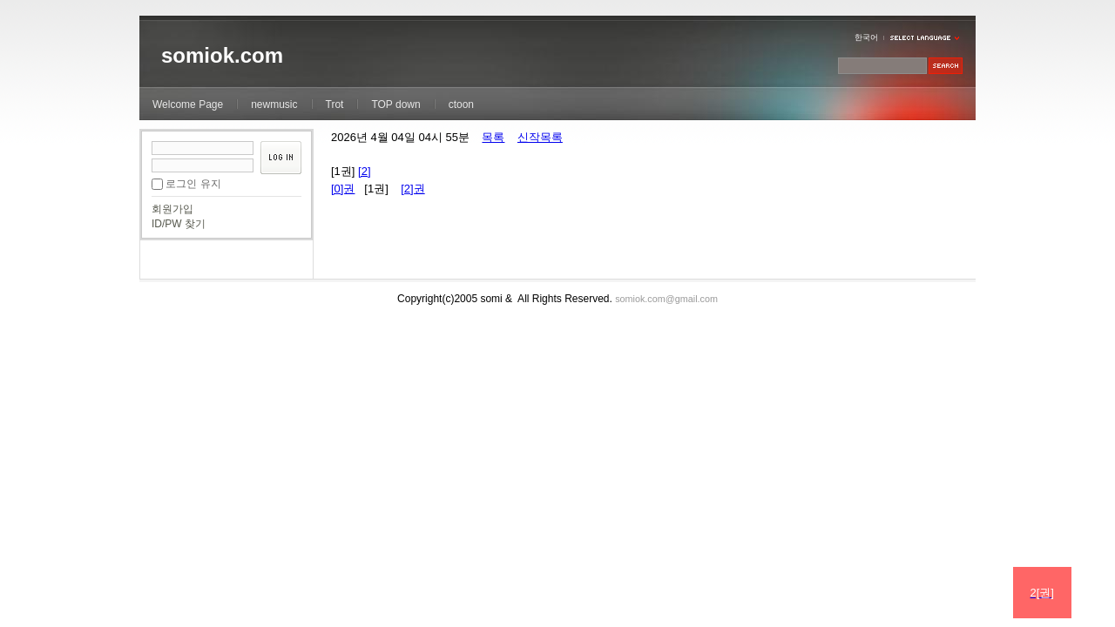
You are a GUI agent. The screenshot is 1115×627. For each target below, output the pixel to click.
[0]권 (343, 188)
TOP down (395, 104)
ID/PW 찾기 (179, 224)
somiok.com (222, 55)
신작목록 (540, 137)
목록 (493, 137)
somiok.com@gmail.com (666, 298)
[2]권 (412, 188)
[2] (364, 171)
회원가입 (172, 209)
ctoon (461, 104)
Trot (335, 104)
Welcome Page (187, 104)
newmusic (274, 104)
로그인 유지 (193, 184)
